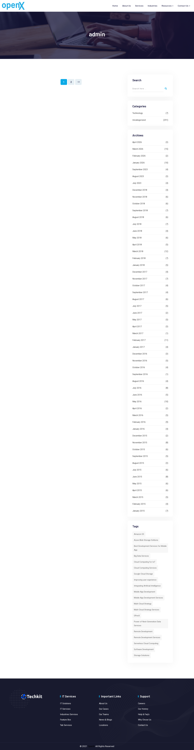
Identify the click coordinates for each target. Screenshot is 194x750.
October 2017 (138, 285)
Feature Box (65, 719)
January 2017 (138, 347)
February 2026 (139, 156)
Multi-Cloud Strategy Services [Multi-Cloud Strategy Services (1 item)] (146, 610)
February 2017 (139, 340)
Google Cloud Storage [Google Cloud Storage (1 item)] (143, 574)
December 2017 (139, 272)
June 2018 (137, 231)
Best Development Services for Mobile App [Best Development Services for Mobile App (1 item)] (150, 548)
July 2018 (136, 224)
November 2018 (139, 197)
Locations (103, 725)
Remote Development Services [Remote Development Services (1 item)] (147, 637)
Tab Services (66, 725)
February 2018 (139, 258)
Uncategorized (139, 120)
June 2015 (137, 476)
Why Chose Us (144, 719)
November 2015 (139, 442)
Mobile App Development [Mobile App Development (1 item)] (144, 592)
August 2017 (138, 299)
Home (115, 5)
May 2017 (137, 319)
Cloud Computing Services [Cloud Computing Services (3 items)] (145, 568)
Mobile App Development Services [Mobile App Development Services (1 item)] (148, 598)
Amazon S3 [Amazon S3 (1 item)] (139, 534)
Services (139, 5)
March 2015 (137, 497)
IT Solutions (65, 703)
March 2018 (137, 251)
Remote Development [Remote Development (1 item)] (143, 631)
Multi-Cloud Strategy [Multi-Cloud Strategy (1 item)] (142, 604)
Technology (137, 113)
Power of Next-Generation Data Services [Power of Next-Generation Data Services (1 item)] (147, 623)
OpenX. (91, 746)
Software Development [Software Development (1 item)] (144, 649)
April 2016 (137, 408)
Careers (141, 703)
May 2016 (137, 401)
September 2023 (140, 169)
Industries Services (69, 714)
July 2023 (136, 183)
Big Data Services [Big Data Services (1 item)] (141, 556)
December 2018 (139, 190)
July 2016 (136, 388)
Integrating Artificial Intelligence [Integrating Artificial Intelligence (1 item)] (147, 586)
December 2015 (139, 435)
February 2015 (139, 504)
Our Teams (104, 714)
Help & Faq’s (143, 714)
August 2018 (138, 217)
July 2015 (136, 470)
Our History (143, 709)
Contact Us (183, 5)
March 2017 (137, 333)
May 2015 (137, 483)
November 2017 (139, 279)
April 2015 (137, 490)
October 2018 (138, 203)
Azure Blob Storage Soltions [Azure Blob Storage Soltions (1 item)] (146, 540)
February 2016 (139, 422)
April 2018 (137, 244)
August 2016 (138, 381)
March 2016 (137, 415)
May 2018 (137, 238)
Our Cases (103, 709)
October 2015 (138, 449)
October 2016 (138, 367)
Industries (152, 5)
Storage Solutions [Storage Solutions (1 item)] (141, 655)
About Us (126, 5)
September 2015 (140, 456)
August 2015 (138, 463)
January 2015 (138, 511)
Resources (167, 5)
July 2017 (136, 306)
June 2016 (137, 395)
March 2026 (137, 149)
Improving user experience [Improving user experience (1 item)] (145, 580)
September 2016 (140, 374)
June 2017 (137, 313)
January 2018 (138, 265)
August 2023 (138, 176)
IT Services (65, 709)
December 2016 (139, 354)
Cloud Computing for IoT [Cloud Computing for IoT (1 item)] (144, 562)
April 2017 (137, 326)
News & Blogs (105, 719)
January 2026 (138, 162)
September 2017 (140, 292)
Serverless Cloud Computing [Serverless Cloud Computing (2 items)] (146, 643)
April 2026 (137, 142)
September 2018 (140, 210)
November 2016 (139, 360)
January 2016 (138, 429)
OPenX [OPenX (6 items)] (137, 615)
